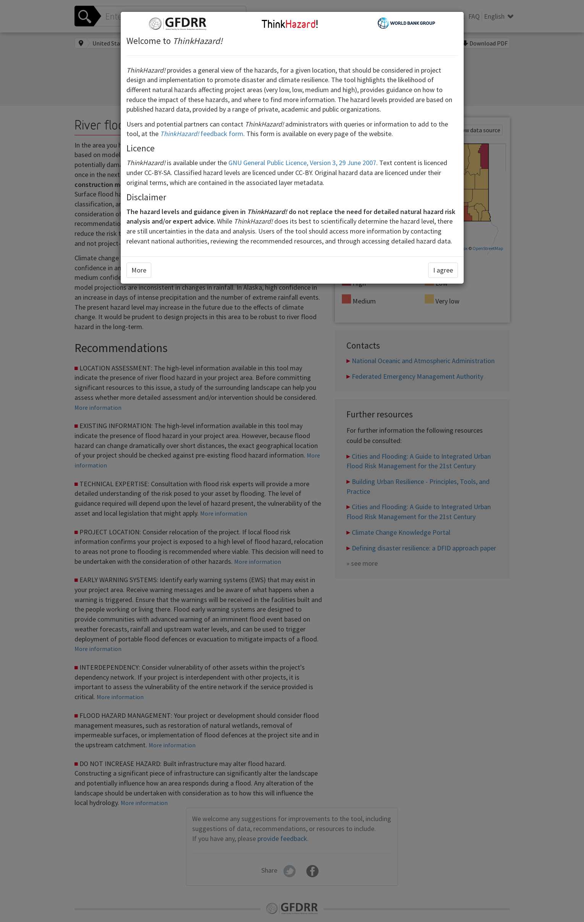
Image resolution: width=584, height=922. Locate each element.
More (138, 270)
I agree (443, 270)
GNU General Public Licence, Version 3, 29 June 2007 (302, 162)
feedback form (201, 133)
